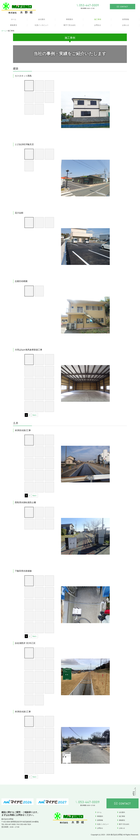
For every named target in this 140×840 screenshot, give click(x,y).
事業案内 (69, 19)
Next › (34, 415)
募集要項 (13, 25)
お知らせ (125, 25)
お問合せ (97, 25)
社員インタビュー (41, 25)
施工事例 (97, 19)
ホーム (13, 19)
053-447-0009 (10, 824)
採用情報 (125, 19)
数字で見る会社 (70, 25)
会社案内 (41, 19)
